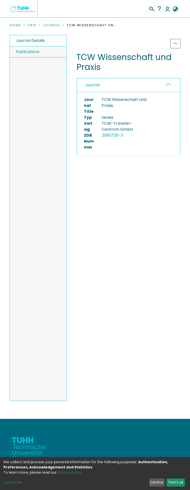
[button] (175, 9)
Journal (52, 25)
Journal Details (30, 40)
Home (15, 25)
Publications (27, 52)
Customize (12, 482)
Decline (156, 482)
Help (159, 8)
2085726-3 (112, 135)
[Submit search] (151, 8)
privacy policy (69, 472)
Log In (167, 8)
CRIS (32, 25)
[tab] (128, 85)
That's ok (175, 482)
